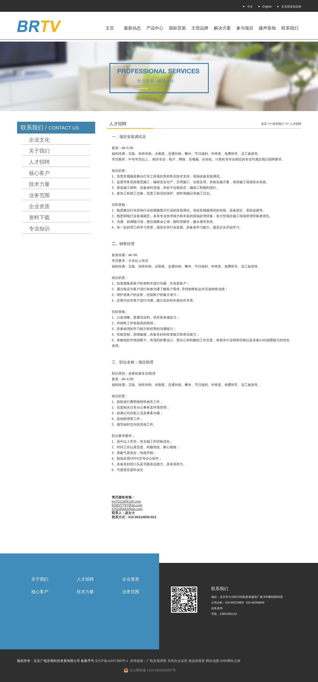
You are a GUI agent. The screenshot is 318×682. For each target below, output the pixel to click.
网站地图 (212, 661)
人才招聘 (39, 162)
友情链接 (136, 661)
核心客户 (39, 173)
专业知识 (39, 228)
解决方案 (222, 28)
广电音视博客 (156, 661)
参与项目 (244, 28)
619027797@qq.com (127, 505)
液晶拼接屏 (196, 661)
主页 (110, 28)
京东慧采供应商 (291, 6)
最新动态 (132, 28)
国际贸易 (177, 28)
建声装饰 (267, 28)
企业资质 (39, 206)
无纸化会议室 (177, 661)
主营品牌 (199, 28)
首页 (264, 123)
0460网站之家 (230, 661)
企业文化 (39, 139)
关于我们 (39, 151)
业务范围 (39, 195)
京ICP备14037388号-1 (111, 661)
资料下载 (39, 217)
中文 (250, 6)
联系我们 (289, 28)
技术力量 (39, 184)
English (267, 6)
